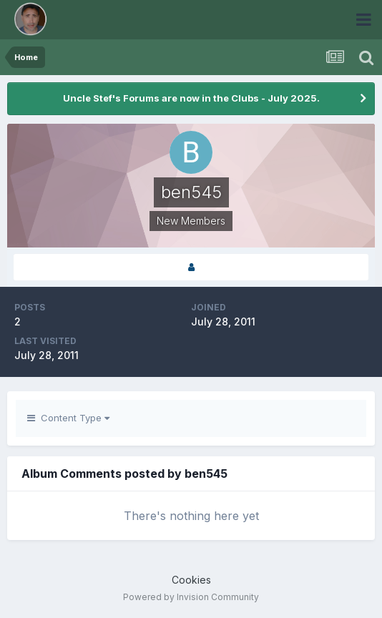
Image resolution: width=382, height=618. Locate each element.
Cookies (191, 580)
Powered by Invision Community (191, 597)
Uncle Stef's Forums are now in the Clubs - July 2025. (191, 98)
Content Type (68, 417)
